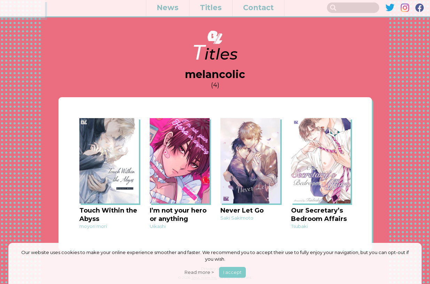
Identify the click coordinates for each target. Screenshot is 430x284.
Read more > (199, 272)
